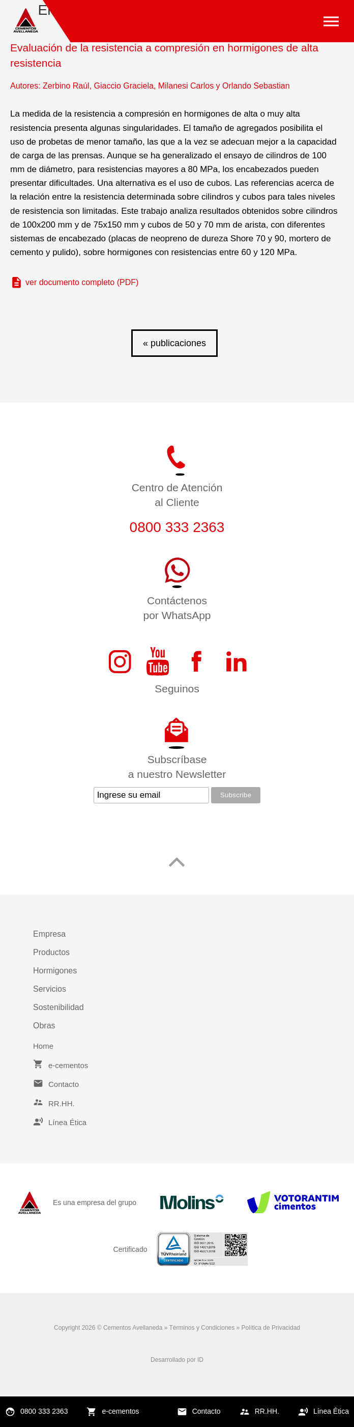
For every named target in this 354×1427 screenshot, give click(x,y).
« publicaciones (174, 343)
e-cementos (120, 1411)
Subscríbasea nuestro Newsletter (177, 766)
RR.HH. (267, 1411)
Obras (44, 1025)
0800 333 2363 (44, 1411)
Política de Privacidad (271, 1327)
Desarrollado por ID (177, 1359)
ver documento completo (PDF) (81, 282)
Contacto (206, 1411)
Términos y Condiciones (202, 1327)
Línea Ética (331, 1411)
